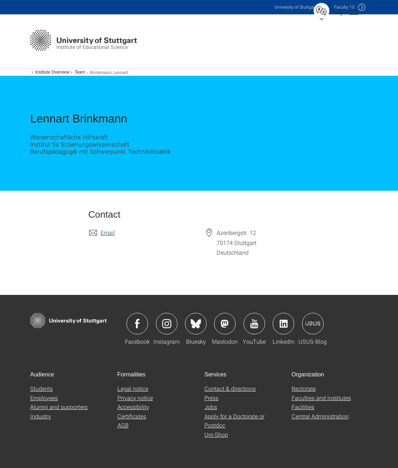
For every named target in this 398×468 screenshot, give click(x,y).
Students (41, 388)
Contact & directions (230, 388)
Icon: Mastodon (225, 323)
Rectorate (304, 388)
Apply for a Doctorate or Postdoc (234, 420)
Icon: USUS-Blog (313, 323)
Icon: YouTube (254, 323)
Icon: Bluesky (196, 323)
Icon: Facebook (137, 323)
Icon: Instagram (166, 323)
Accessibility (133, 407)
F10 (344, 7)
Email (108, 232)
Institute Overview (52, 72)
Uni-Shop (216, 434)
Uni (295, 7)
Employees (44, 398)
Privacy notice (135, 398)
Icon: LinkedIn (283, 323)
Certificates (131, 416)
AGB (123, 425)
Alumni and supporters (59, 407)
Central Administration (320, 416)
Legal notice (132, 388)
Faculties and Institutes (321, 398)
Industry (40, 416)
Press (211, 398)
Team (79, 72)
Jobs (210, 407)
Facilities (303, 407)
